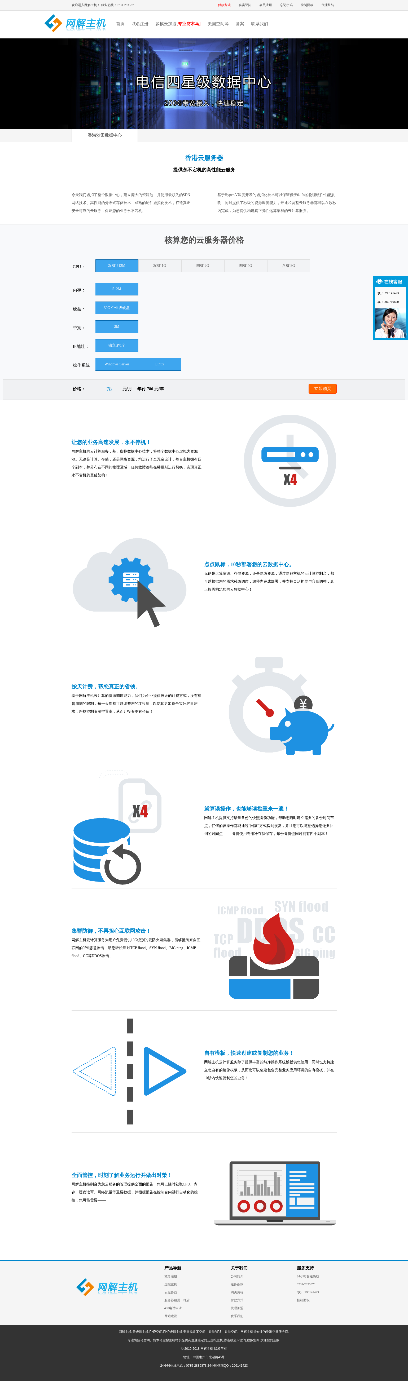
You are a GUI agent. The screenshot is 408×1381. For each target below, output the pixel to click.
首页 (120, 23)
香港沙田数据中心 (105, 135)
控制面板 (307, 5)
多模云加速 (178, 23)
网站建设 (170, 1316)
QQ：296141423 (308, 1292)
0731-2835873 (306, 1284)
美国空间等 (218, 23)
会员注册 (265, 5)
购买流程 (237, 1292)
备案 (240, 23)
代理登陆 (327, 5)
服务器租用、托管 (177, 1300)
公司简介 (237, 1276)
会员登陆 (245, 5)
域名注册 (139, 23)
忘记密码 (286, 5)
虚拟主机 (170, 1284)
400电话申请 (173, 1308)
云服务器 (170, 1292)
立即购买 (322, 388)
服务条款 (237, 1284)
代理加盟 (237, 1308)
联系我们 (259, 23)
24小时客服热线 (308, 1276)
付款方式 (224, 5)
